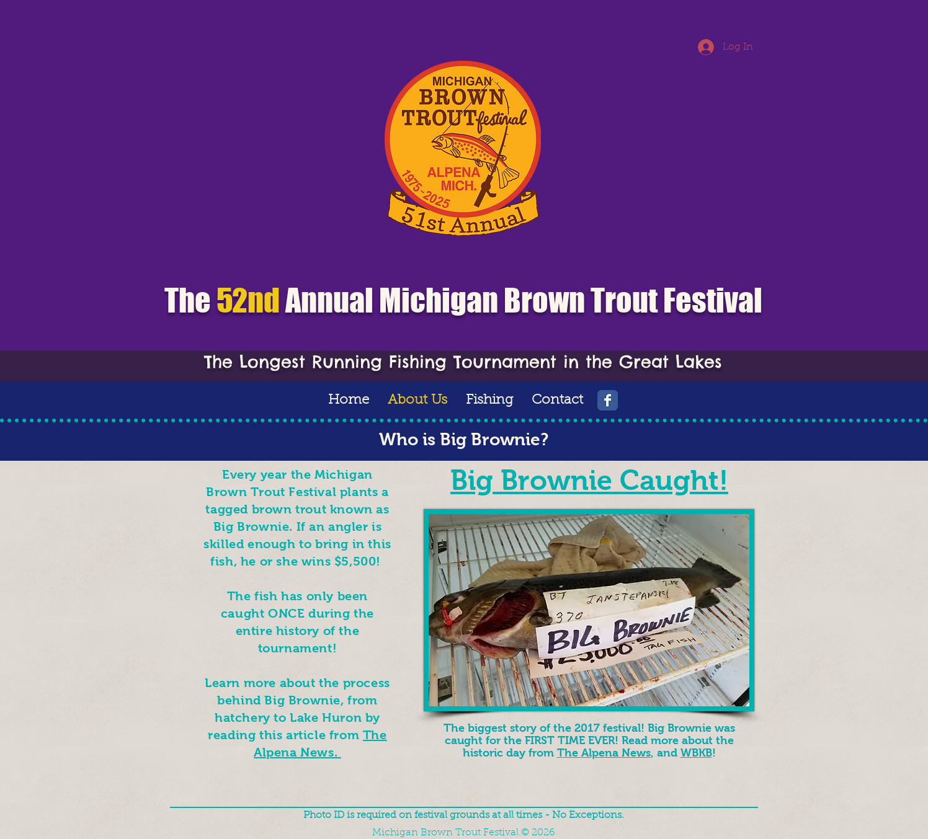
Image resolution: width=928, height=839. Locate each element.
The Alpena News (604, 753)
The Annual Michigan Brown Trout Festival (463, 300)
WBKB (696, 753)
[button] (489, 400)
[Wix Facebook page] (607, 400)
